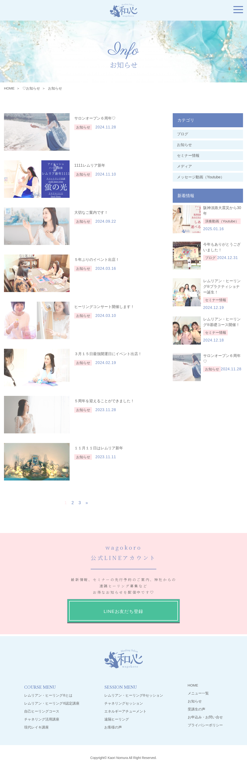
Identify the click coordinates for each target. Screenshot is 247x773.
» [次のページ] (87, 502)
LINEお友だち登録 (123, 611)
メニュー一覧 (198, 693)
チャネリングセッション (123, 703)
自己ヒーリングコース (41, 711)
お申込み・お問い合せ (205, 717)
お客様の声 (113, 727)
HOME (9, 88)
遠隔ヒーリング (116, 719)
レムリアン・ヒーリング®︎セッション (133, 695)
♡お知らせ (31, 88)
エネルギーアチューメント (125, 711)
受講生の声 (196, 709)
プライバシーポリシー (205, 725)
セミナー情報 (188, 156)
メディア (184, 166)
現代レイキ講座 (36, 727)
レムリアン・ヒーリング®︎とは (48, 695)
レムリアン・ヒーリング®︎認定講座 (51, 703)
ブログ (182, 134)
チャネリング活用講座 (41, 719)
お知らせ (184, 145)
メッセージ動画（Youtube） (202, 177)
